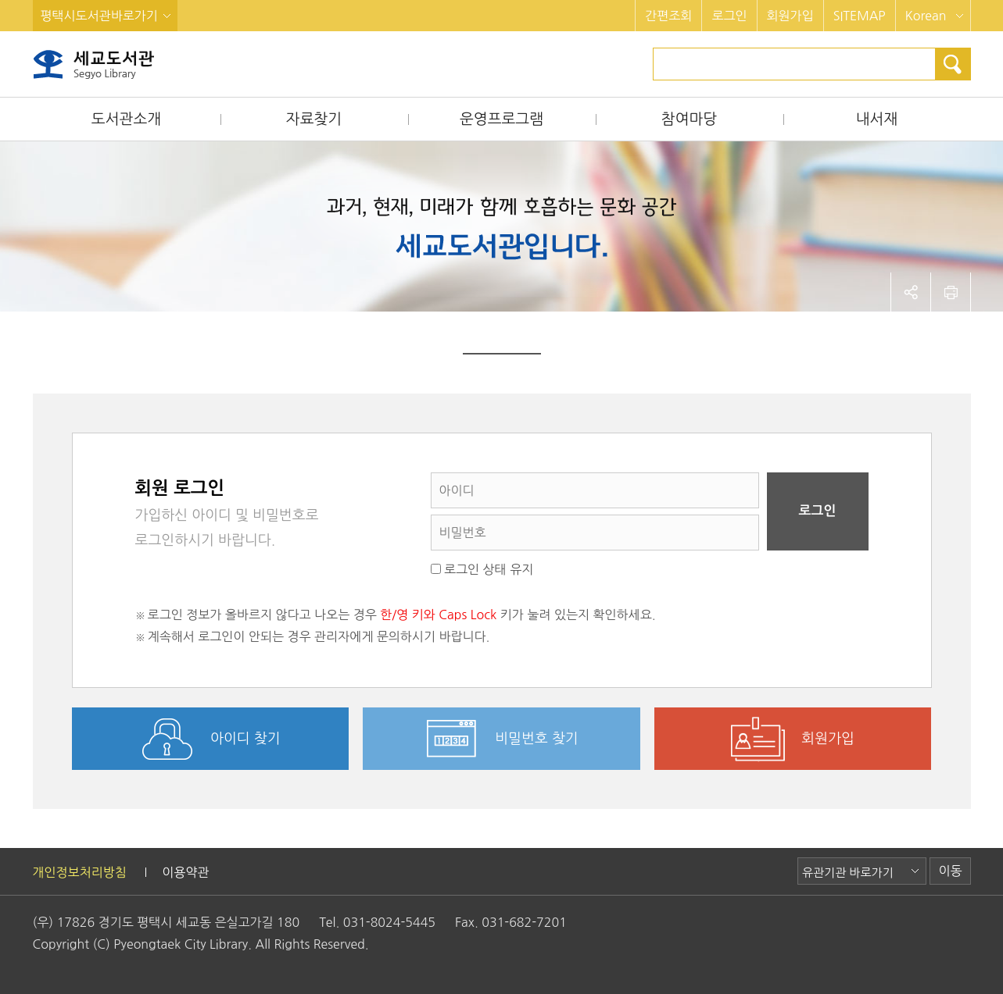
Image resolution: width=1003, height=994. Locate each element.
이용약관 (185, 872)
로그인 (729, 15)
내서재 (877, 119)
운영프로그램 (501, 119)
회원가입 (790, 15)
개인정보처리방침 (80, 872)
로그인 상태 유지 (482, 569)
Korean (926, 15)
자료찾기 (314, 119)
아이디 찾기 (245, 739)
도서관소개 (126, 119)
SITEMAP (859, 15)
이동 (950, 870)
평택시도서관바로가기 (99, 15)
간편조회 (668, 15)
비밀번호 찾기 (537, 739)
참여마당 (689, 119)
